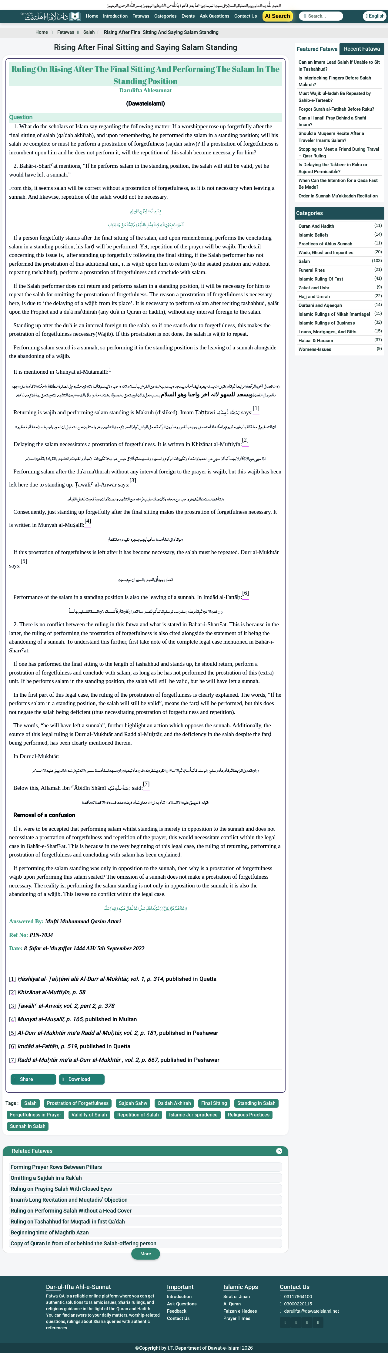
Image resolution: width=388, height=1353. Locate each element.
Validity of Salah (89, 1115)
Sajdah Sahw (133, 1103)
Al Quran (232, 1304)
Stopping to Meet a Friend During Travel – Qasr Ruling (339, 152)
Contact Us (178, 1318)
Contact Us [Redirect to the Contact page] (245, 16)
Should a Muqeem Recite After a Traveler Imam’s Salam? (331, 137)
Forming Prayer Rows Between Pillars (56, 1167)
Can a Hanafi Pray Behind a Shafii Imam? (332, 121)
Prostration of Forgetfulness (78, 1103)
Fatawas (67, 32)
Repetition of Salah (138, 1115)
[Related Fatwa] (145, 1151)
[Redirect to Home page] (50, 16)
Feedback (176, 1311)
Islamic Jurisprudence (193, 1115)
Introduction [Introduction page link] (115, 16)
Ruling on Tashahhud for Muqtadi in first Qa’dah (68, 1221)
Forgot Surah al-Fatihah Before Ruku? (336, 109)
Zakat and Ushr (314, 288)
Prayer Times (236, 1318)
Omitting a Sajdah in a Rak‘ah (46, 1178)
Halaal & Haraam (316, 340)
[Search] (325, 16)
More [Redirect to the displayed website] (145, 1254)
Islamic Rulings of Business (327, 323)
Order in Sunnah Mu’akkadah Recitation (338, 196)
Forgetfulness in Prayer (35, 1115)
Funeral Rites (312, 270)
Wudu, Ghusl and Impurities (326, 252)
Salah (91, 32)
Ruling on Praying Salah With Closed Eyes (61, 1189)
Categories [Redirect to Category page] (165, 16)
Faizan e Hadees (240, 1311)
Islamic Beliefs (314, 235)
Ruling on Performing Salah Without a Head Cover (71, 1210)
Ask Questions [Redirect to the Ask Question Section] (214, 16)
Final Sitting (214, 1103)
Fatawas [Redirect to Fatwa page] (140, 16)
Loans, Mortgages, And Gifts (327, 332)
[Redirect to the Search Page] (321, 16)
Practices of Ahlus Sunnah (325, 244)
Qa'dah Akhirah (174, 1103)
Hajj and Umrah (314, 296)
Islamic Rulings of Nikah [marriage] (334, 314)
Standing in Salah (256, 1103)
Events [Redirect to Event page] (188, 16)
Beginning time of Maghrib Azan (50, 1232)
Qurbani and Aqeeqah (320, 305)
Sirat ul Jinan (236, 1296)
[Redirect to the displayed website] (285, 1322)
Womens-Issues (315, 349)
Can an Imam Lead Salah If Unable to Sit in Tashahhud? (339, 65)
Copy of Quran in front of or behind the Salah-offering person (83, 1243)
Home (41, 32)
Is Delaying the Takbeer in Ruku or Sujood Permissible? (333, 168)
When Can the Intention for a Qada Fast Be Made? (338, 184)
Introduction (179, 1296)
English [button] (374, 16)
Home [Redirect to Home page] (92, 16)
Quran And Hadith (316, 226)
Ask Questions (182, 1304)
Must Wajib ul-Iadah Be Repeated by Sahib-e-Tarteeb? (335, 97)
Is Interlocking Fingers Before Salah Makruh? (335, 81)
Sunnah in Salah (27, 1126)
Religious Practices (248, 1115)
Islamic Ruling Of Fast (321, 279)
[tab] (317, 49)
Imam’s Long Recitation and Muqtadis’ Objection (69, 1199)
